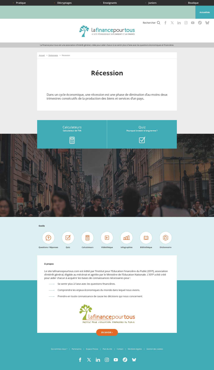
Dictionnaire (53, 55)
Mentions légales (135, 349)
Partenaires (76, 349)
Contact (120, 349)
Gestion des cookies (155, 349)
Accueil (8, 14)
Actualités (205, 12)
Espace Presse (92, 349)
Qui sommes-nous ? (59, 349)
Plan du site (107, 349)
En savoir (107, 332)
